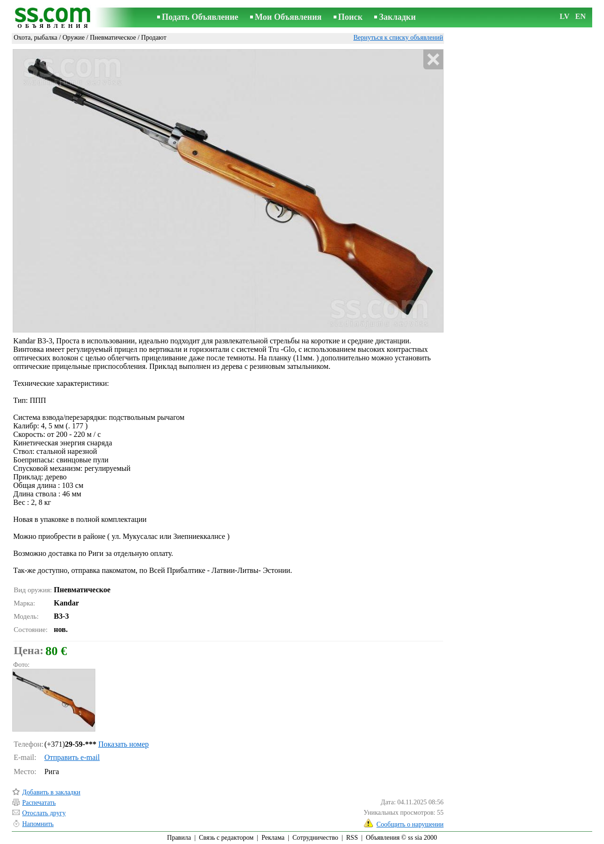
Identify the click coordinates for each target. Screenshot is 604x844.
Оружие (73, 37)
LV (565, 16)
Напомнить (38, 823)
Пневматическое (113, 37)
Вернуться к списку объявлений (398, 37)
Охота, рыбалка (36, 37)
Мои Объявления (288, 17)
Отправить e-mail (72, 757)
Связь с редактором (226, 837)
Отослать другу (44, 813)
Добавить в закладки (51, 792)
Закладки (397, 17)
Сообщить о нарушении (410, 824)
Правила (179, 837)
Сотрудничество (315, 837)
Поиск (350, 17)
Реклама (273, 837)
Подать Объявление (200, 17)
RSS (352, 837)
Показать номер (123, 744)
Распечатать (39, 802)
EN (580, 16)
